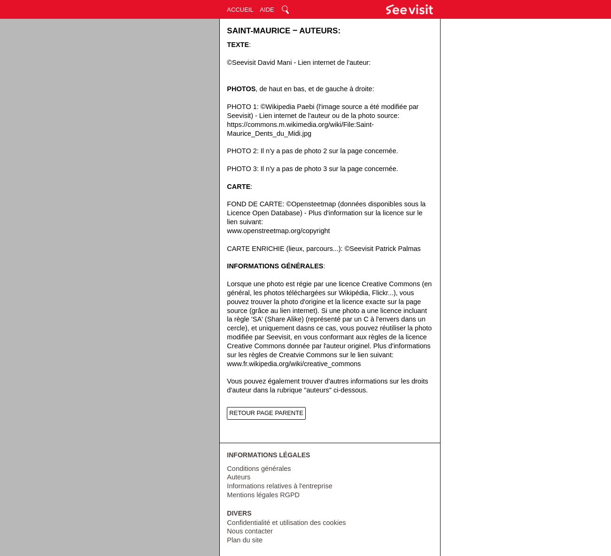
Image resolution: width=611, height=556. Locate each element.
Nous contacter (250, 531)
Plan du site (245, 540)
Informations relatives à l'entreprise (279, 486)
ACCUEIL (240, 9)
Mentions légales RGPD (263, 495)
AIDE (267, 9)
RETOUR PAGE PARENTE (266, 412)
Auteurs (238, 477)
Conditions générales (259, 468)
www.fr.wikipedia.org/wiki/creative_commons (294, 364)
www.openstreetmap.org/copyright (278, 231)
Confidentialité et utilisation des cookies (286, 522)
